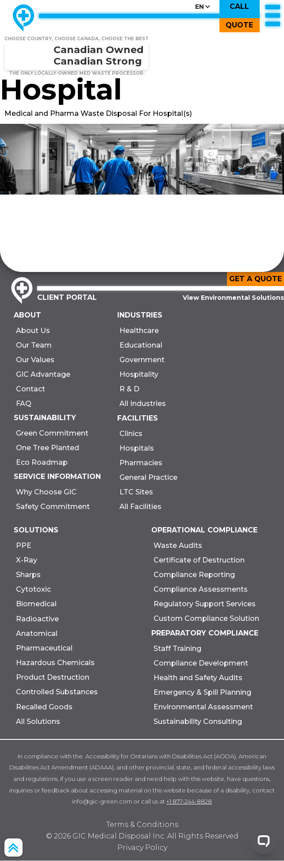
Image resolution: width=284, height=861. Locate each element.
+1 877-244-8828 (189, 801)
